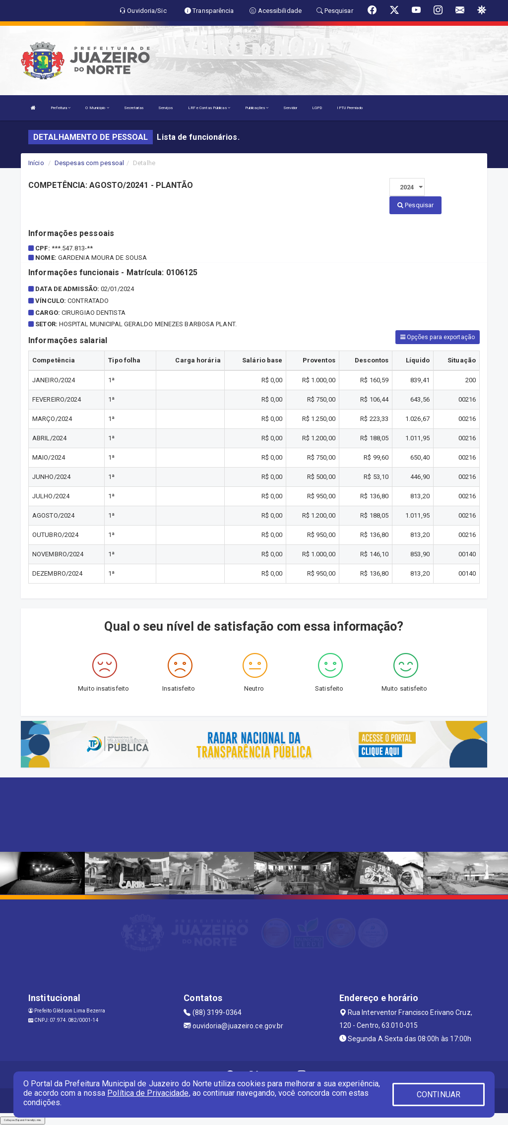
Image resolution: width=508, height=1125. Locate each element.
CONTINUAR (438, 1094)
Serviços (165, 108)
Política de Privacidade (148, 1093)
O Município (97, 108)
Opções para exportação (437, 337)
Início (36, 163)
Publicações (256, 108)
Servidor (290, 108)
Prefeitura (60, 108)
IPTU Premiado (349, 108)
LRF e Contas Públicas (209, 108)
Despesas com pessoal (89, 163)
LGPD (317, 108)
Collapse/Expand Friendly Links (22, 1120)
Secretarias (133, 108)
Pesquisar (415, 205)
